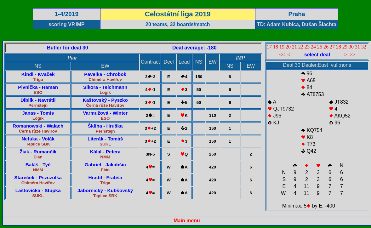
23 (307, 46)
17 (269, 46)
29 (344, 46)
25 (319, 46)
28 (338, 46)
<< (282, 54)
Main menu (187, 220)
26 (325, 46)
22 (300, 46)
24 (313, 46)
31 (357, 46)
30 (351, 46)
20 (288, 46)
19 (281, 46)
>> (352, 54)
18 (275, 46)
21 (294, 46)
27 (332, 46)
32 (363, 46)
